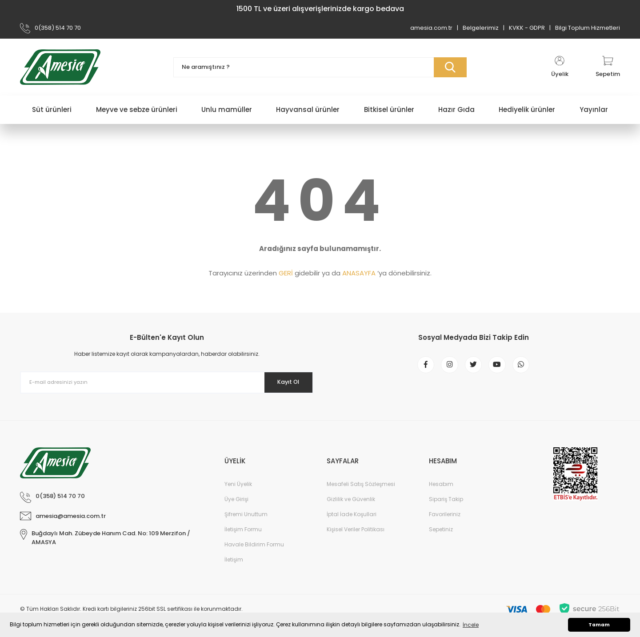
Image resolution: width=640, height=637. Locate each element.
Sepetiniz (441, 529)
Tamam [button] (599, 624)
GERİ (286, 273)
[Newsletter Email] (166, 382)
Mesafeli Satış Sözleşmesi (361, 484)
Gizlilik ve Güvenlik (351, 499)
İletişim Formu (243, 529)
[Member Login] (559, 67)
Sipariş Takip (446, 499)
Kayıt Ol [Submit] (283, 382)
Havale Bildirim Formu (254, 544)
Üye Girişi (236, 499)
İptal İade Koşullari (351, 514)
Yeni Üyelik (238, 484)
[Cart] (608, 67)
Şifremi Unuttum (246, 514)
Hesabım (441, 484)
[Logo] (60, 67)
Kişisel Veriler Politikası (355, 529)
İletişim (233, 559)
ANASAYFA (359, 273)
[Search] (320, 67)
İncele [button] (471, 625)
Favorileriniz (444, 514)
